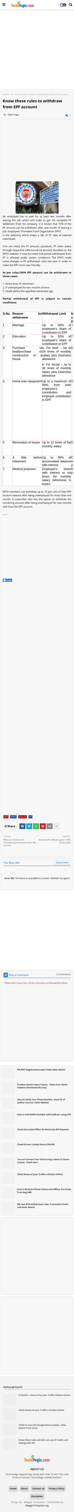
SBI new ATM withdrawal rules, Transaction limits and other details (42, 1206)
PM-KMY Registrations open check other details (41, 1069)
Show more (62, 862)
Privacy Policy (56, 1488)
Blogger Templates (34, 1502)
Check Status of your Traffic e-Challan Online (40, 1174)
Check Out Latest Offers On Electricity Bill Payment (43, 1129)
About (24, 1488)
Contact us (38, 1488)
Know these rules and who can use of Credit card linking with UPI (43, 1441)
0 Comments (64, 974)
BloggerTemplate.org (37, 1505)
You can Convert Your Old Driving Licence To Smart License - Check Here (43, 1161)
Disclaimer (37, 1496)
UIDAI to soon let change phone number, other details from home (42, 1426)
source (5, 514)
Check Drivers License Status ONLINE (36, 1144)
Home (6, 94)
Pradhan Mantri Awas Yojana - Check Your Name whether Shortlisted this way (42, 1086)
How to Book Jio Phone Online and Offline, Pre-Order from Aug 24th (44, 1191)
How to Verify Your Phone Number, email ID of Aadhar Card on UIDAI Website (41, 1101)
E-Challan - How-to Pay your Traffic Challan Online (44, 1395)
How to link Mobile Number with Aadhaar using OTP (44, 1114)
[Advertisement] (37, 50)
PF (12, 94)
